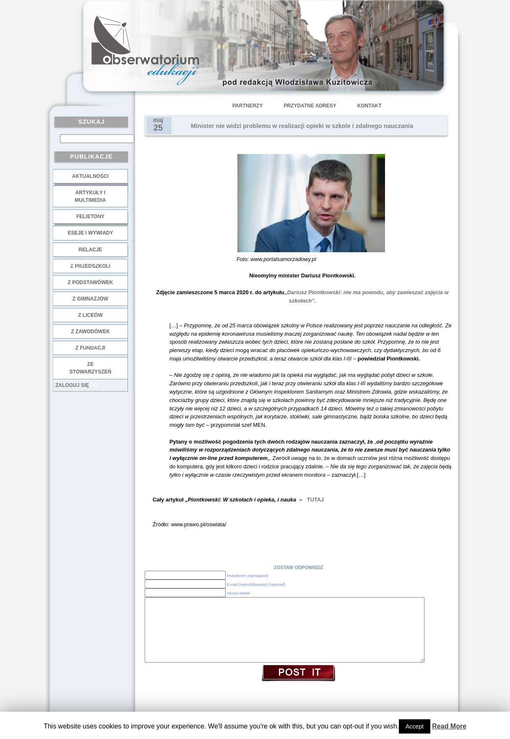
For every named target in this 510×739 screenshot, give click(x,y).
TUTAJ (315, 499)
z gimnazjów (90, 299)
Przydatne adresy (310, 106)
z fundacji (90, 348)
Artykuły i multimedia (90, 196)
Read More (449, 726)
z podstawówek (90, 282)
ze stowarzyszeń (91, 368)
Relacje (90, 250)
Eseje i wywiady (90, 233)
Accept (415, 726)
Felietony (90, 216)
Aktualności (90, 176)
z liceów (90, 315)
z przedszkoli (90, 266)
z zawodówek (90, 331)
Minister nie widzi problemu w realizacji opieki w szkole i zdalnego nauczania (302, 126)
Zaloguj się (72, 385)
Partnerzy (247, 106)
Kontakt (369, 106)
